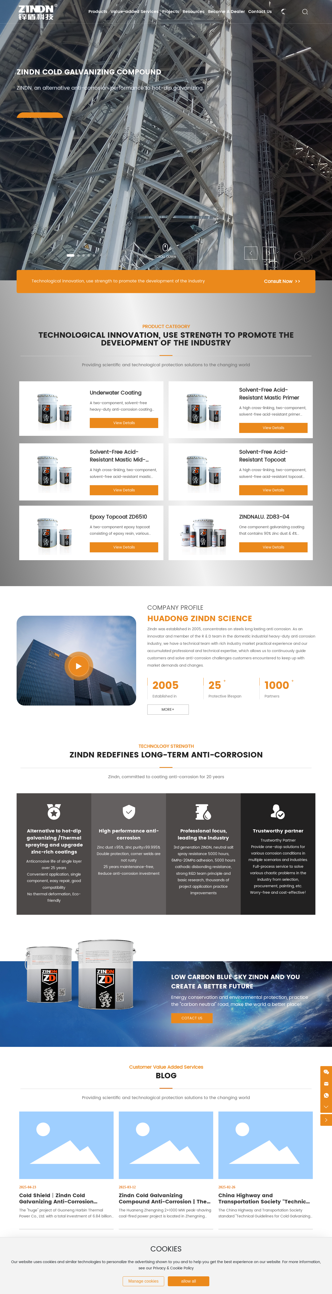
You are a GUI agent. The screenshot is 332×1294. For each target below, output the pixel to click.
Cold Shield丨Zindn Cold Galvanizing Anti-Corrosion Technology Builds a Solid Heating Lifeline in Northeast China (66, 1205)
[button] (70, 255)
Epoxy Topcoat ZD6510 (118, 517)
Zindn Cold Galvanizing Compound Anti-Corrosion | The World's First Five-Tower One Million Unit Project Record (163, 1205)
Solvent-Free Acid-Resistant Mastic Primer (269, 394)
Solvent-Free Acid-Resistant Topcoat (263, 456)
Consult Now (278, 281)
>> (297, 281)
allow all (188, 1281)
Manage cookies (143, 1281)
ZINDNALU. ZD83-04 (264, 517)
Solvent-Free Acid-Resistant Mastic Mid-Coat (118, 460)
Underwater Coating (115, 393)
